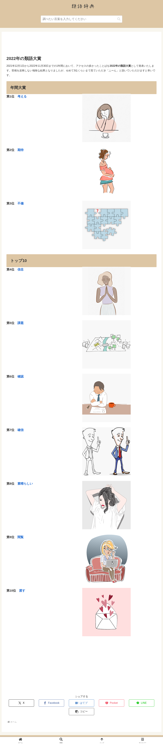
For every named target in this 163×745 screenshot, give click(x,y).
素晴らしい (25, 483)
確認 (20, 376)
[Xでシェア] (19, 703)
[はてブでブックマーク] (69, 703)
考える (22, 96)
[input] (81, 19)
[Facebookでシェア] (44, 703)
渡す (22, 590)
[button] (119, 19)
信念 (20, 269)
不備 (20, 203)
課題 (20, 323)
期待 (20, 150)
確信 (20, 430)
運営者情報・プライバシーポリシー (81, 735)
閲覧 (20, 537)
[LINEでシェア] (119, 703)
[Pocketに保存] (94, 703)
